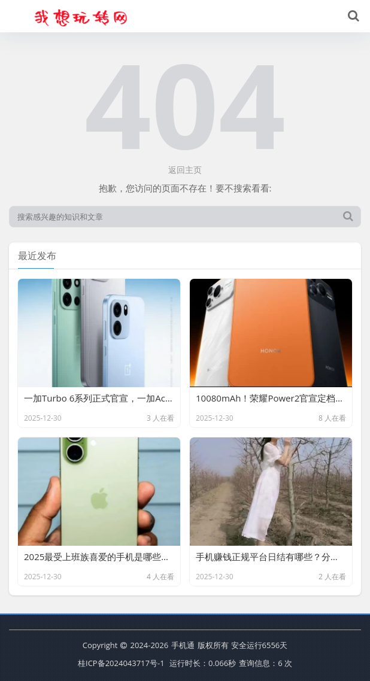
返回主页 (185, 169)
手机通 (183, 645)
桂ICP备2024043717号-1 (121, 663)
